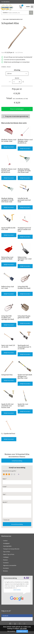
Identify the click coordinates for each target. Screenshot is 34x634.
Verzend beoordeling (17, 524)
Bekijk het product (9, 147)
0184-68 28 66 (6, 1)
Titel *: (4, 494)
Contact (5, 540)
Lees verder (23, 628)
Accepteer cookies (22, 631)
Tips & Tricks (6, 551)
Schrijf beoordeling (17, 461)
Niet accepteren (11, 631)
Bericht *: (5, 502)
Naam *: (5, 479)
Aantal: (17, 78)
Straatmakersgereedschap (15, 19)
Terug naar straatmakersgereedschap (16, 116)
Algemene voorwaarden (9, 565)
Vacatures (6, 562)
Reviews (5, 571)
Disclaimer (6, 568)
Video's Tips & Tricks (8, 554)
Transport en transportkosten (11, 549)
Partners (5, 560)
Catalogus (6, 557)
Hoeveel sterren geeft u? (9, 471)
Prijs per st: (17, 89)
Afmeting (17, 70)
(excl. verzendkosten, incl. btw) (17, 98)
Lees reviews (17, 592)
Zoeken (31, 12)
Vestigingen (6, 543)
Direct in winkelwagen (17, 109)
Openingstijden (7, 546)
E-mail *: (5, 486)
